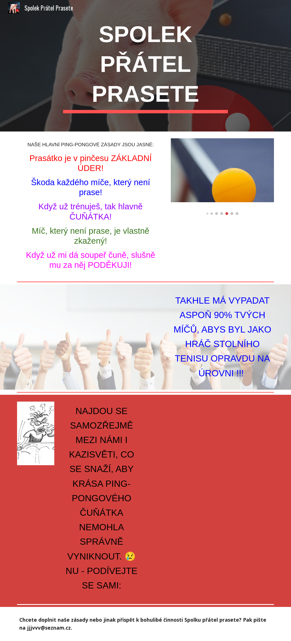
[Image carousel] (222, 176)
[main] (145, 66)
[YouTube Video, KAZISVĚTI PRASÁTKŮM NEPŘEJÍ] (211, 444)
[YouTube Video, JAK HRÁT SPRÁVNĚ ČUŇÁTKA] (90, 333)
